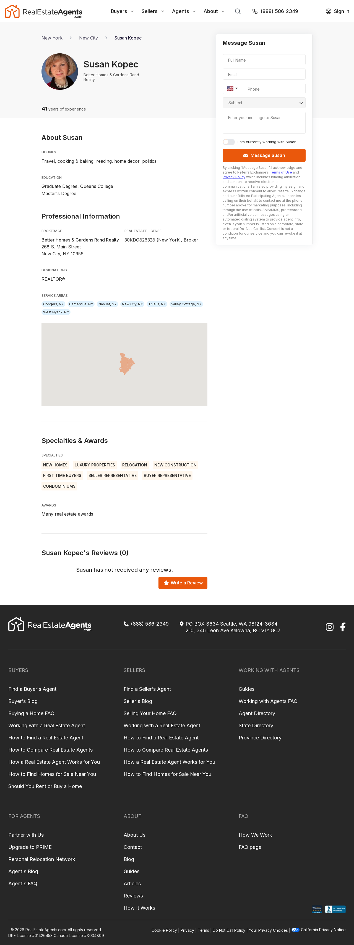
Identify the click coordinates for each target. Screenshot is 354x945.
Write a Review (183, 583)
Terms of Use (281, 172)
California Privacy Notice (318, 929)
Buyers (119, 11)
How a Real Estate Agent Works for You (54, 762)
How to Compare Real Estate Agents (50, 750)
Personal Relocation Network (41, 859)
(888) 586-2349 (275, 11)
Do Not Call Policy (229, 930)
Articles (132, 883)
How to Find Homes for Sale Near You (52, 774)
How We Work (255, 835)
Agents (180, 11)
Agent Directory (257, 713)
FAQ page (250, 847)
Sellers (150, 11)
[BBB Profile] (335, 909)
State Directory (256, 725)
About (211, 11)
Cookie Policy (164, 930)
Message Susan (264, 155)
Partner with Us (26, 835)
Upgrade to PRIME (30, 847)
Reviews (133, 896)
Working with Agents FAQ (268, 701)
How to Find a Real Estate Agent (45, 738)
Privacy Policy (234, 177)
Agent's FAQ (22, 883)
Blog (129, 859)
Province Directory (260, 738)
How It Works (139, 908)
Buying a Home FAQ (31, 713)
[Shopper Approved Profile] (317, 909)
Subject (235, 102)
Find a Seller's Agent (147, 689)
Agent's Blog (23, 871)
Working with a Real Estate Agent (46, 725)
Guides (246, 689)
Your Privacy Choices (268, 930)
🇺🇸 (230, 88)
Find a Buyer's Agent (32, 689)
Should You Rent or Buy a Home (45, 786)
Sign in (337, 11)
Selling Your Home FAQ (150, 713)
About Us (134, 835)
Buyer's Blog (23, 701)
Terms (203, 930)
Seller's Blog (138, 701)
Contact (133, 847)
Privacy (187, 930)
